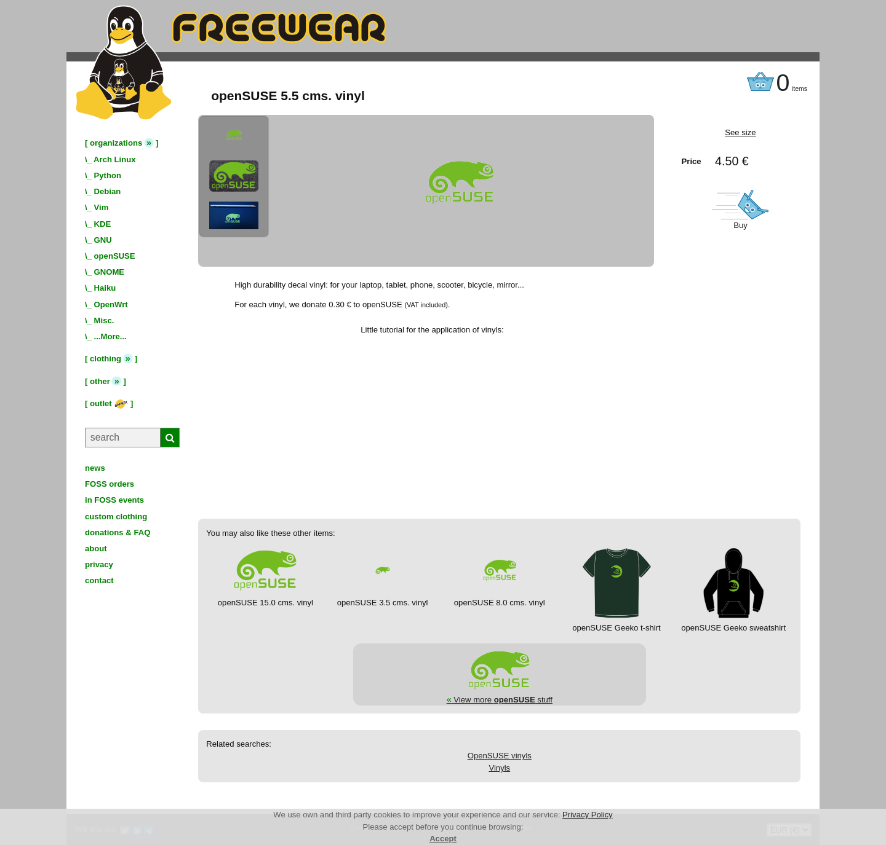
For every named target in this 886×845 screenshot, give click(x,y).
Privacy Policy (587, 814)
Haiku (105, 288)
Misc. (104, 320)
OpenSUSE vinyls (500, 755)
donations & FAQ (117, 532)
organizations (116, 142)
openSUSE (114, 256)
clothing (105, 358)
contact (99, 580)
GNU (103, 240)
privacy (99, 564)
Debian (107, 191)
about (96, 548)
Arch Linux (114, 159)
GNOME (109, 272)
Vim (101, 207)
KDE (102, 224)
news (95, 468)
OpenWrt (111, 304)
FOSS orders (109, 484)
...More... (110, 336)
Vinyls (499, 767)
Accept (443, 838)
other (100, 381)
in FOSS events (114, 500)
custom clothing (116, 516)
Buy (740, 225)
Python (107, 175)
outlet (109, 403)
